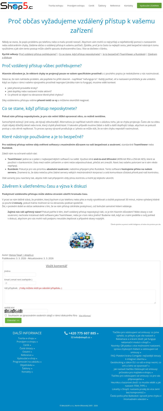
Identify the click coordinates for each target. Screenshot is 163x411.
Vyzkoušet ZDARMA (149, 5)
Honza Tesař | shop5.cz (21, 255)
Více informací (85, 315)
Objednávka (26, 365)
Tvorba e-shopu (26, 338)
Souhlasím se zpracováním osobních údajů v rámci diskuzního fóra (42, 315)
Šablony (102, 5)
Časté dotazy (26, 348)
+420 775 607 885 (80, 333)
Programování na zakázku (26, 361)
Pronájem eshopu (76, 5)
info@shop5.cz (80, 337)
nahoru (158, 404)
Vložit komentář (56, 266)
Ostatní (26, 351)
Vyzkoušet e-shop (26, 358)
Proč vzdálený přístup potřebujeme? (38, 54)
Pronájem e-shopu (26, 341)
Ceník (91, 5)
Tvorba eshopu (56, 5)
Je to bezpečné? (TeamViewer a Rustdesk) (124, 54)
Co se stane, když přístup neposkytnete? (79, 54)
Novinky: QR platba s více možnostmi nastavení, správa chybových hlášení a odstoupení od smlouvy (135, 349)
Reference (115, 5)
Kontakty (128, 5)
